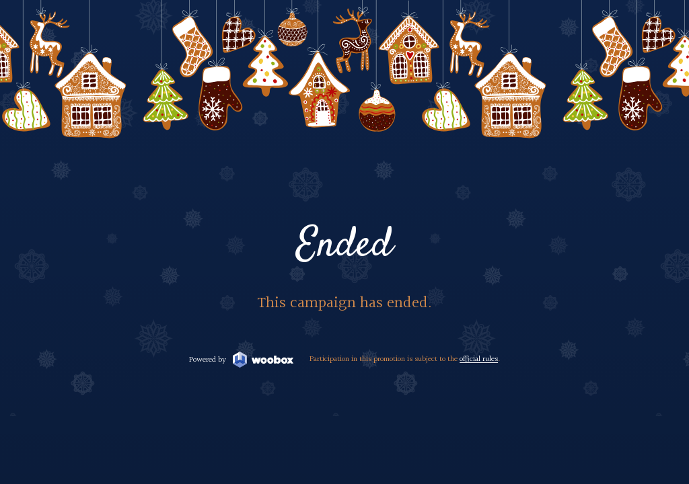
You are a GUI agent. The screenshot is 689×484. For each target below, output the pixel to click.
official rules (479, 359)
